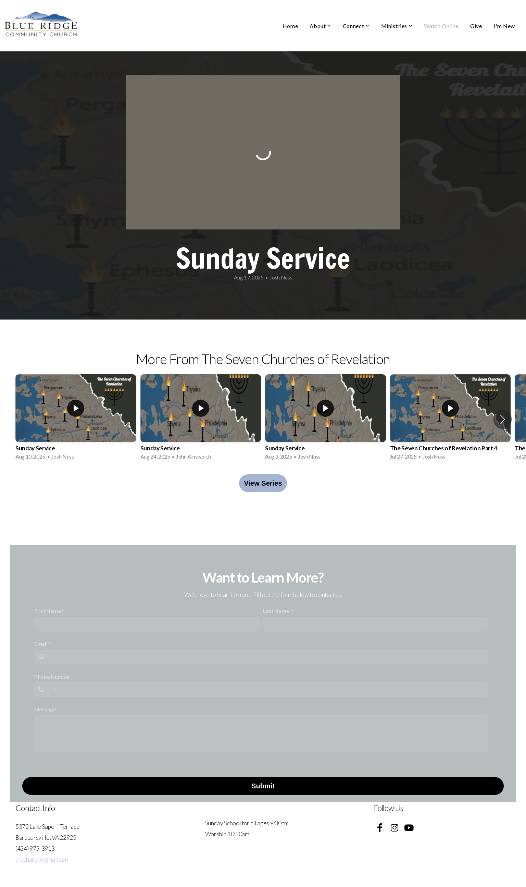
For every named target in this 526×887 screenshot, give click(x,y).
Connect (356, 26)
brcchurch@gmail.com (42, 859)
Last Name (276, 611)
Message (45, 709)
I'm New (504, 26)
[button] (502, 419)
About (320, 26)
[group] (75, 419)
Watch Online (441, 26)
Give (476, 26)
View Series (263, 483)
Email (40, 643)
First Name (47, 611)
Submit (263, 786)
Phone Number (52, 676)
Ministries (397, 26)
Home (290, 26)
